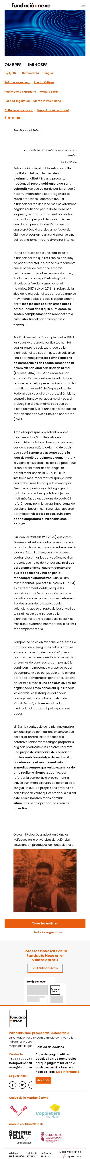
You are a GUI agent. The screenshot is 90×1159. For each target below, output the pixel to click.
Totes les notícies (45, 923)
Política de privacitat (32, 1154)
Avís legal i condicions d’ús (16, 1154)
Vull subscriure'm (45, 968)
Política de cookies (46, 1154)
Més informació (67, 1072)
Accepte (43, 1080)
